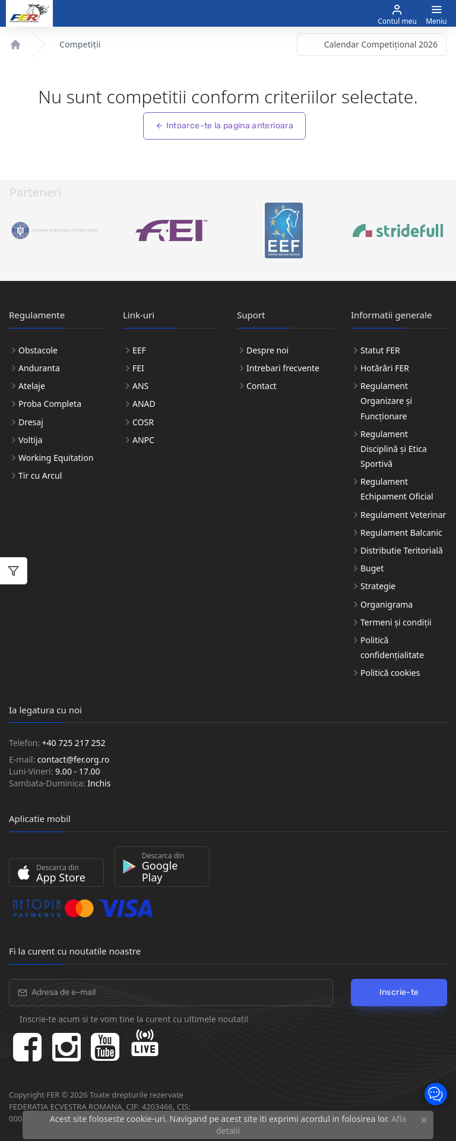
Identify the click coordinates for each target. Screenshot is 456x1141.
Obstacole (38, 350)
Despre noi (267, 350)
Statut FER (380, 350)
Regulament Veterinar (403, 514)
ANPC (143, 439)
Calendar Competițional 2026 (381, 44)
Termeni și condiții (396, 622)
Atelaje (31, 385)
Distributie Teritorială (401, 550)
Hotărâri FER (384, 368)
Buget (372, 568)
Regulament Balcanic (401, 532)
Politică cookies (390, 672)
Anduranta (39, 368)
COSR (143, 422)
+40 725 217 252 (74, 742)
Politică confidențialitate (392, 647)
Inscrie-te (399, 992)
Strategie (377, 586)
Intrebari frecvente (282, 368)
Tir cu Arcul (40, 475)
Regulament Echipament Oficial (396, 489)
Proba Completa (49, 403)
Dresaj (30, 422)
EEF (139, 350)
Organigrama (386, 604)
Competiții (79, 44)
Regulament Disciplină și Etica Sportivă (393, 448)
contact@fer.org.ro (73, 759)
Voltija (30, 439)
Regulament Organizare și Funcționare (386, 400)
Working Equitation (55, 457)
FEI (138, 368)
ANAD (144, 403)
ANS (140, 385)
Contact (261, 385)
